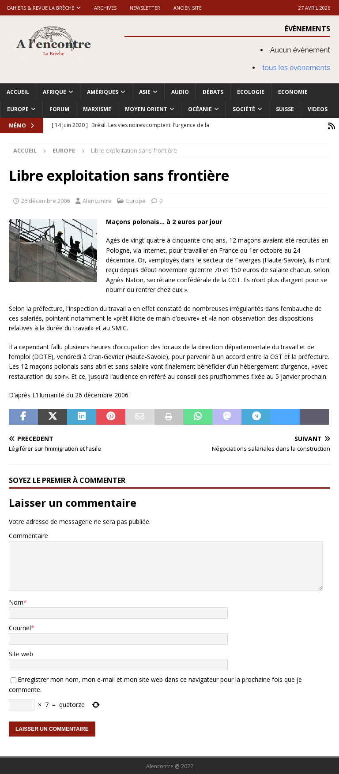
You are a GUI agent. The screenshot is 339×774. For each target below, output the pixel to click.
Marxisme (97, 109)
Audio (180, 92)
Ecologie (250, 92)
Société (244, 109)
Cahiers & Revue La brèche (40, 7)
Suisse (285, 109)
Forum (59, 109)
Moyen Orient (146, 109)
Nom (16, 601)
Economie (293, 92)
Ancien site (187, 7)
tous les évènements (296, 68)
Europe (18, 109)
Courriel (20, 627)
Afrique (54, 92)
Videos (318, 109)
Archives (105, 7)
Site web (21, 652)
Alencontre (97, 200)
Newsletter (145, 7)
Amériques (102, 92)
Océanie (200, 109)
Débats (213, 92)
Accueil (18, 92)
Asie (145, 92)
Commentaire (28, 535)
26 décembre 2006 (45, 200)
